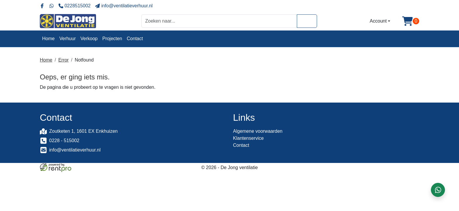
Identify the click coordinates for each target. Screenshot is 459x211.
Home (48, 38)
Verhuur (67, 38)
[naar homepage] (68, 21)
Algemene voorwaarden (257, 131)
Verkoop (89, 38)
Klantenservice (248, 138)
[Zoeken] (307, 21)
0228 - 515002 (64, 140)
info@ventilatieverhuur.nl (74, 149)
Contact (135, 38)
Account (378, 20)
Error (63, 59)
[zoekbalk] (219, 21)
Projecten (112, 38)
